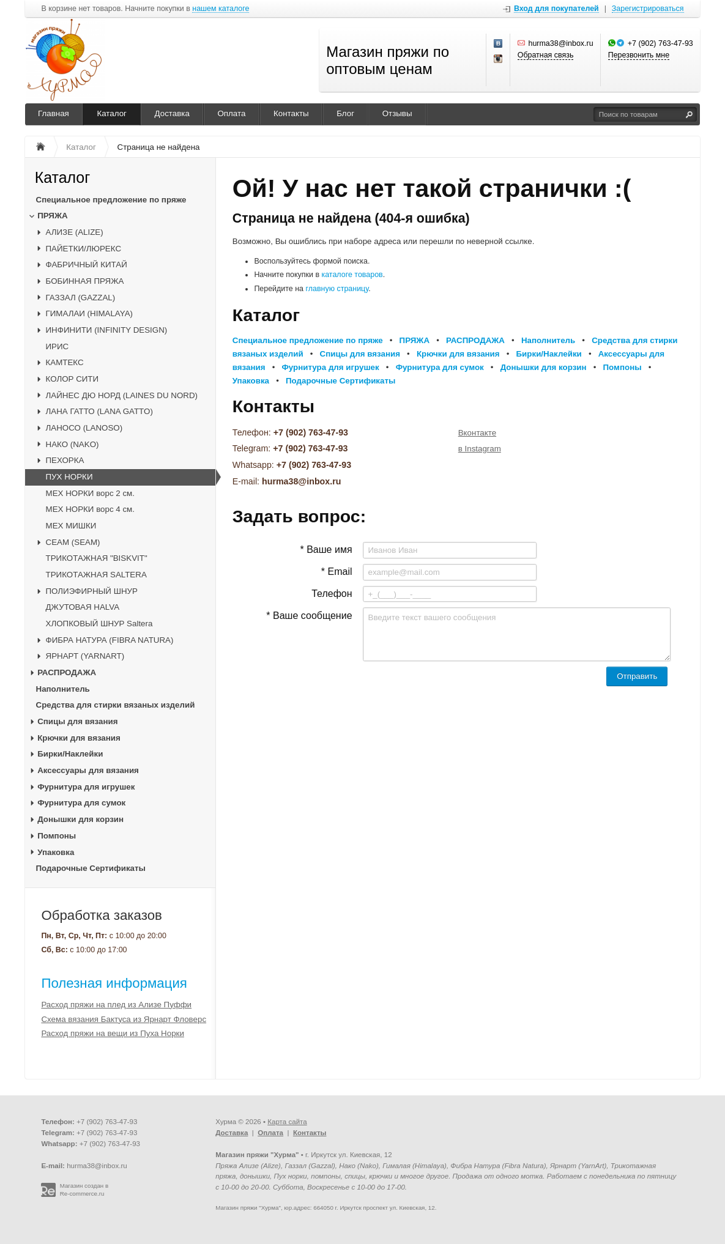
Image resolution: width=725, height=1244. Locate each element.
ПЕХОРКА (65, 460)
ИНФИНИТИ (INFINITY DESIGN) (107, 330)
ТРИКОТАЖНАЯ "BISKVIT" (96, 558)
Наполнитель (63, 689)
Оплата (231, 113)
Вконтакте (477, 432)
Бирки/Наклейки (70, 753)
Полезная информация (114, 983)
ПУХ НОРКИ (69, 476)
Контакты (291, 113)
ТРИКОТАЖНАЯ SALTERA (96, 574)
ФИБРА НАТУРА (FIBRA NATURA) (110, 640)
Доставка (172, 113)
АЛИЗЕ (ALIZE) (74, 232)
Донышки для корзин (80, 819)
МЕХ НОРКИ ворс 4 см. (90, 509)
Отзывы (397, 113)
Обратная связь (546, 55)
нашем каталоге (220, 9)
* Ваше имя (326, 549)
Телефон (331, 593)
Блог (345, 113)
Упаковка (55, 852)
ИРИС (57, 346)
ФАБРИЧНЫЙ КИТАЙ (86, 264)
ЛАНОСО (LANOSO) (84, 427)
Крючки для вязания (79, 737)
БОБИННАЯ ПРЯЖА (85, 281)
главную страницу (337, 288)
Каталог (112, 113)
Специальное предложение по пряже (111, 199)
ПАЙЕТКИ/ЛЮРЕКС (84, 248)
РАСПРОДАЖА (66, 672)
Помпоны (56, 835)
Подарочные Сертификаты (91, 868)
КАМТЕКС (65, 362)
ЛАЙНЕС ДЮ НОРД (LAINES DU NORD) (122, 395)
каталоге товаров (351, 274)
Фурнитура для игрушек (86, 786)
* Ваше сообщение (309, 615)
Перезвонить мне (638, 55)
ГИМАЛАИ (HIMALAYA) (89, 313)
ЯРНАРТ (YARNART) (85, 656)
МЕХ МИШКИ (71, 525)
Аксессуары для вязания (88, 770)
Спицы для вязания (77, 721)
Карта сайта (287, 1121)
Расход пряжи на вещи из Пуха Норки (112, 1033)
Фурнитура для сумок (81, 802)
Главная (53, 113)
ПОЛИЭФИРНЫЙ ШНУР (92, 591)
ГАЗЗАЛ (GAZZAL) (81, 297)
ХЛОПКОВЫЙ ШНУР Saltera (99, 623)
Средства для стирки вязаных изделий (115, 704)
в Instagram (479, 448)
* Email (336, 571)
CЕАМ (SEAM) (73, 542)
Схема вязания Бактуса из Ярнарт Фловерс (123, 1019)
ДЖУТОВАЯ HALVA (83, 607)
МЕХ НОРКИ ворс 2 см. (90, 493)
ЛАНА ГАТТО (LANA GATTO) (99, 411)
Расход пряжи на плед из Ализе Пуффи (116, 1004)
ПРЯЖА (52, 215)
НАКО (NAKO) (72, 444)
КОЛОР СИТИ (72, 378)
